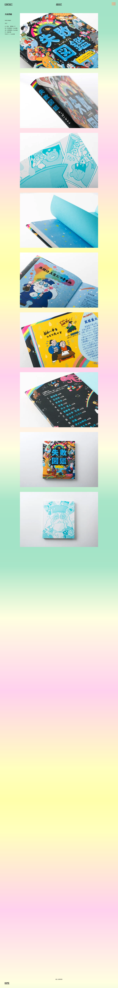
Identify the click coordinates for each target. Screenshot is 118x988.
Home (7, 983)
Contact (9, 4)
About (59, 4)
